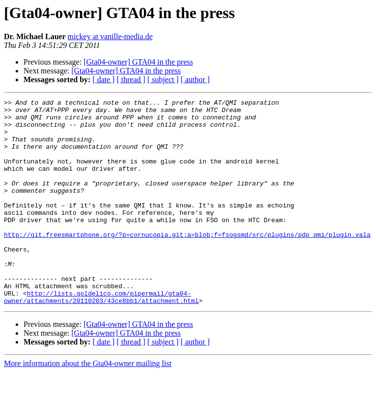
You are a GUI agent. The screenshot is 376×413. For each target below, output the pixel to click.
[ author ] (195, 79)
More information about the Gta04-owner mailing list (87, 404)
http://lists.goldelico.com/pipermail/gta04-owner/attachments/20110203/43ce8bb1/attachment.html (101, 337)
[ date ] (104, 79)
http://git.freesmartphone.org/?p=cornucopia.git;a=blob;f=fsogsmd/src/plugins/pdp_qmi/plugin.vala (187, 262)
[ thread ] (131, 79)
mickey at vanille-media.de (110, 36)
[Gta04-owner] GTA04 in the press (138, 62)
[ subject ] (163, 79)
